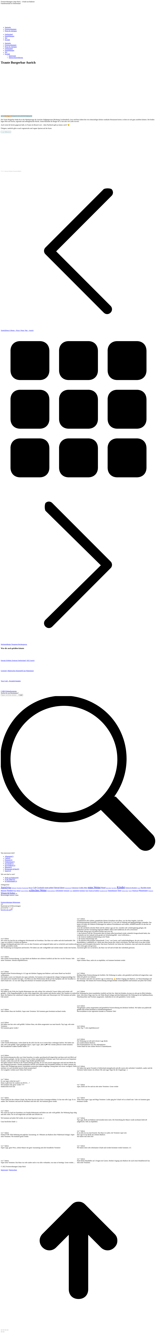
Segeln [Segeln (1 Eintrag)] (71, 890)
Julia (2, 1053)
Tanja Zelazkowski (83, 1037)
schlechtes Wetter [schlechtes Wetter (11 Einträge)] (38, 890)
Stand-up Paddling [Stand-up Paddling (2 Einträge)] (94, 890)
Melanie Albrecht (82, 1083)
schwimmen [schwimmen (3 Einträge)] (59, 891)
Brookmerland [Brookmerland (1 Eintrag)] (25, 887)
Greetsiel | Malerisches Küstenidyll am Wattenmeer (17, 671)
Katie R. (79, 917)
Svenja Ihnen (81, 971)
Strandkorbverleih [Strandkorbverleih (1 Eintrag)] (103, 890)
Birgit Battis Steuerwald (8, 1021)
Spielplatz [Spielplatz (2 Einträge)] (82, 890)
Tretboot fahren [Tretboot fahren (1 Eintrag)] (125, 890)
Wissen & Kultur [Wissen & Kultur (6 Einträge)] (8, 893)
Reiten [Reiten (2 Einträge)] (19, 890)
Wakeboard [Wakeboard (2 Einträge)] (135, 890)
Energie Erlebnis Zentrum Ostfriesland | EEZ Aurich (17, 660)
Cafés (2, 116)
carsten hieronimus (7, 1008)
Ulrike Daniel (81, 1116)
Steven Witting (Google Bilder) (13, 171)
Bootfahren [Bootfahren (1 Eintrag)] (19, 887)
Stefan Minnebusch (83, 1157)
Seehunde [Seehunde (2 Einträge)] (66, 890)
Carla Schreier (81, 1129)
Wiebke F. (80, 1144)
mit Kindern (16, 116)
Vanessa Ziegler (6, 1109)
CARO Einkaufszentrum (9, 691)
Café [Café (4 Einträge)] (34, 888)
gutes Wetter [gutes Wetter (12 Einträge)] (94, 887)
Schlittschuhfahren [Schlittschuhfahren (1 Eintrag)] (51, 890)
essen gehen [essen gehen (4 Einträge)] (49, 888)
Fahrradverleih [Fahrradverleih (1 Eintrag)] (68, 887)
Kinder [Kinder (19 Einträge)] (121, 887)
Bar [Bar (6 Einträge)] (9, 887)
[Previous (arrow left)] (1, 1331)
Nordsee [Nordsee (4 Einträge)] (10, 891)
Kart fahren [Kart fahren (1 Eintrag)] (114, 887)
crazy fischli (81, 1024)
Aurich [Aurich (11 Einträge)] (4, 887)
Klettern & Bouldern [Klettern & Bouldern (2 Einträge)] (131, 888)
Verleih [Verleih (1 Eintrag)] (130, 890)
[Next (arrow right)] (3, 1331)
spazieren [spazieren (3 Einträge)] (76, 891)
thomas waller (5, 1039)
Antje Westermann (83, 989)
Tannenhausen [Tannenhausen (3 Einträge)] (112, 891)
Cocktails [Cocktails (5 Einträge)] (40, 888)
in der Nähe (8, 116)
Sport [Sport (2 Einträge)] (86, 890)
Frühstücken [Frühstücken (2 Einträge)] (75, 888)
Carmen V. (4, 1096)
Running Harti (5, 955)
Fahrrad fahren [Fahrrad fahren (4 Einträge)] (59, 888)
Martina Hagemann (83, 1004)
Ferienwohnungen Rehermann (10, 902)
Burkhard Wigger (6, 1077)
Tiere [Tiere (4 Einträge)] (119, 891)
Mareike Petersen (82, 1064)
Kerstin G (4, 1144)
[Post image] (6, 659)
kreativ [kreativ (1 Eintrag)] (138, 887)
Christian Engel (6, 937)
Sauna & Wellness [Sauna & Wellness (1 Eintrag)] (25, 890)
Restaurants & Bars (26, 116)
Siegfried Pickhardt (7, 1159)
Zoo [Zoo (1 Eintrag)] (16, 893)
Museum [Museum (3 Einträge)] (4, 891)
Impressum (4, 1170)
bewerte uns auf (7, 910)
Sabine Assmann (82, 957)
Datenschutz (13, 1170)
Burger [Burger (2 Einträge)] (31, 888)
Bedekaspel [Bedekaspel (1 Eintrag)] (14, 887)
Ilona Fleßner (5, 970)
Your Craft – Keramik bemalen (11, 681)
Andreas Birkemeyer (7, 1131)
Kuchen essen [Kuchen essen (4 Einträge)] (146, 888)
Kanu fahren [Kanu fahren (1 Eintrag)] (108, 887)
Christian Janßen (6, 988)
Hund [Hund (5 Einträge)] (103, 888)
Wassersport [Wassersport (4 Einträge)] (143, 891)
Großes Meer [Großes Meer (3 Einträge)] (83, 888)
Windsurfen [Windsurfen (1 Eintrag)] (150, 890)
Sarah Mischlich (82, 1096)
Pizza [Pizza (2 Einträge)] (14, 890)
